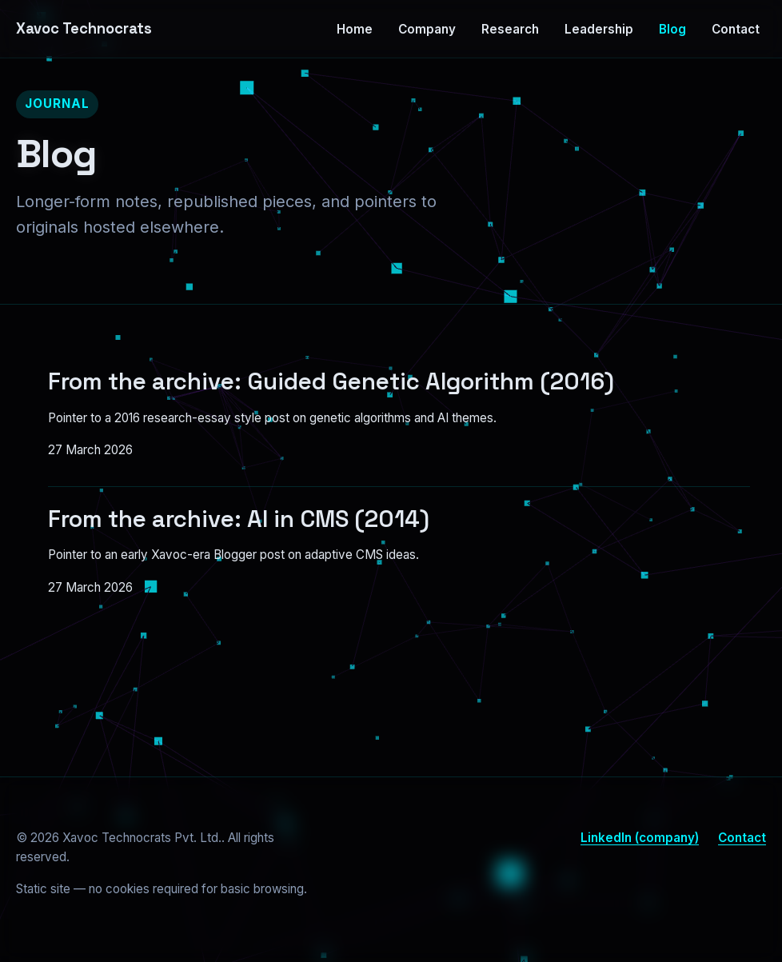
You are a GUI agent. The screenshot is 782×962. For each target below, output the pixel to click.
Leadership (599, 29)
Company (427, 29)
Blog (672, 29)
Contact (736, 29)
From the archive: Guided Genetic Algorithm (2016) (331, 381)
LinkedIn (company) (640, 837)
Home (355, 29)
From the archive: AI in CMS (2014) (238, 519)
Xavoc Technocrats (84, 28)
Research (510, 29)
